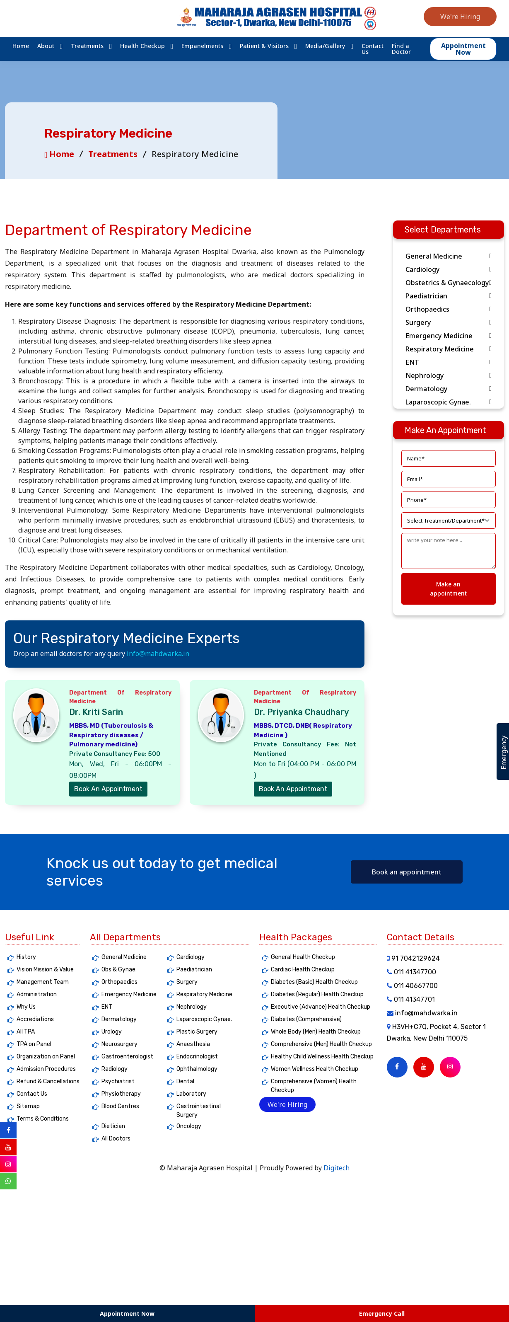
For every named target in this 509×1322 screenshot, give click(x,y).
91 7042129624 (413, 958)
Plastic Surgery (196, 1031)
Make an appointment (448, 588)
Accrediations (35, 1019)
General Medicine (448, 256)
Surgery (448, 322)
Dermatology (448, 389)
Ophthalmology (196, 1069)
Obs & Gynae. (119, 969)
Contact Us (373, 49)
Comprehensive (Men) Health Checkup (321, 1044)
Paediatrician (448, 296)
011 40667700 (412, 986)
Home (20, 46)
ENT (448, 362)
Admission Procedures (46, 1069)
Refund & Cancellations (48, 1081)
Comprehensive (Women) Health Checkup (314, 1086)
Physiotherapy (121, 1093)
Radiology (114, 1069)
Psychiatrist (118, 1081)
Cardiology (448, 269)
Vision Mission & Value (45, 969)
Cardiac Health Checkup (303, 969)
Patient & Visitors (264, 46)
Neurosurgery (119, 1044)
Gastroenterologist (127, 1056)
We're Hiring (460, 16)
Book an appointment (406, 871)
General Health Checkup (303, 957)
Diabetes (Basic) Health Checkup (314, 981)
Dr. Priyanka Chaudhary (301, 712)
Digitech (336, 1167)
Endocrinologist (197, 1056)
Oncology (188, 1126)
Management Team (43, 981)
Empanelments (202, 46)
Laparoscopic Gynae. (448, 402)
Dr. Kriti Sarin (96, 712)
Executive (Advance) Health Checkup (320, 1006)
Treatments (87, 46)
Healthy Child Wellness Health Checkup (322, 1056)
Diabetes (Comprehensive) (306, 1019)
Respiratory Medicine (448, 349)
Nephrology (448, 375)
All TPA (26, 1031)
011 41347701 (411, 999)
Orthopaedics (448, 309)
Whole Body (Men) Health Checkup (316, 1031)
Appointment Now (127, 1313)
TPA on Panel (34, 1044)
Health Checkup (142, 46)
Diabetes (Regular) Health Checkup (317, 994)
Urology (111, 1031)
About (45, 46)
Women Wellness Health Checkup (314, 1069)
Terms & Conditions (43, 1118)
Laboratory (191, 1093)
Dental (185, 1081)
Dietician (113, 1126)
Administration (37, 994)
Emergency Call (382, 1313)
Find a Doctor (401, 49)
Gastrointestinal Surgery (198, 1111)
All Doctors (115, 1138)
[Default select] (448, 520)
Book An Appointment (108, 789)
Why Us (26, 1006)
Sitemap (28, 1106)
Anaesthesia (193, 1044)
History (26, 957)
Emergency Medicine (448, 336)
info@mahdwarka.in (158, 653)
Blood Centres (120, 1106)
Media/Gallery (325, 46)
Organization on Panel (46, 1056)
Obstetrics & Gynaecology (448, 283)
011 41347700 (411, 972)
